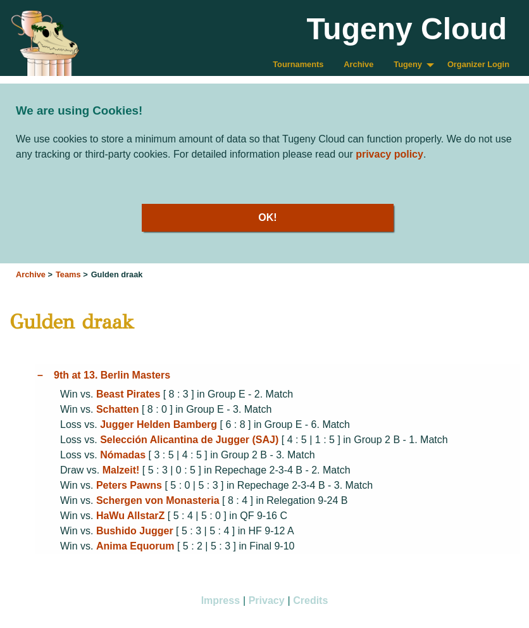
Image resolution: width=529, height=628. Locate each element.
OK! (267, 217)
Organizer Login (478, 64)
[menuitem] (298, 65)
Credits (310, 600)
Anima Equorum (135, 546)
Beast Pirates (128, 394)
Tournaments (298, 64)
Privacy (267, 600)
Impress (220, 600)
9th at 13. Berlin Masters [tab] (112, 375)
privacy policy (389, 154)
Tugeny (408, 64)
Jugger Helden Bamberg (158, 424)
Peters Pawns (129, 485)
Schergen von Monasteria (158, 500)
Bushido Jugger (134, 530)
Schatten (117, 409)
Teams (68, 274)
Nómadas (123, 454)
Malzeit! (121, 470)
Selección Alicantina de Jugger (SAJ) (189, 439)
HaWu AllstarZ (130, 515)
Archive (358, 64)
